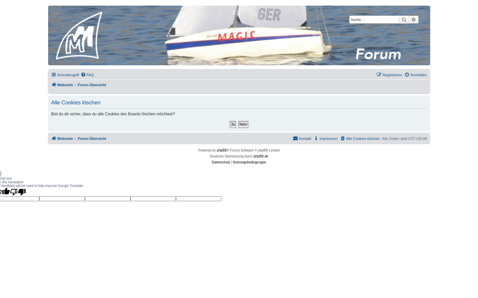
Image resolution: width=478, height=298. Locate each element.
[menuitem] (87, 75)
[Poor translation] (18, 192)
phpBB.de (261, 156)
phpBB (222, 150)
